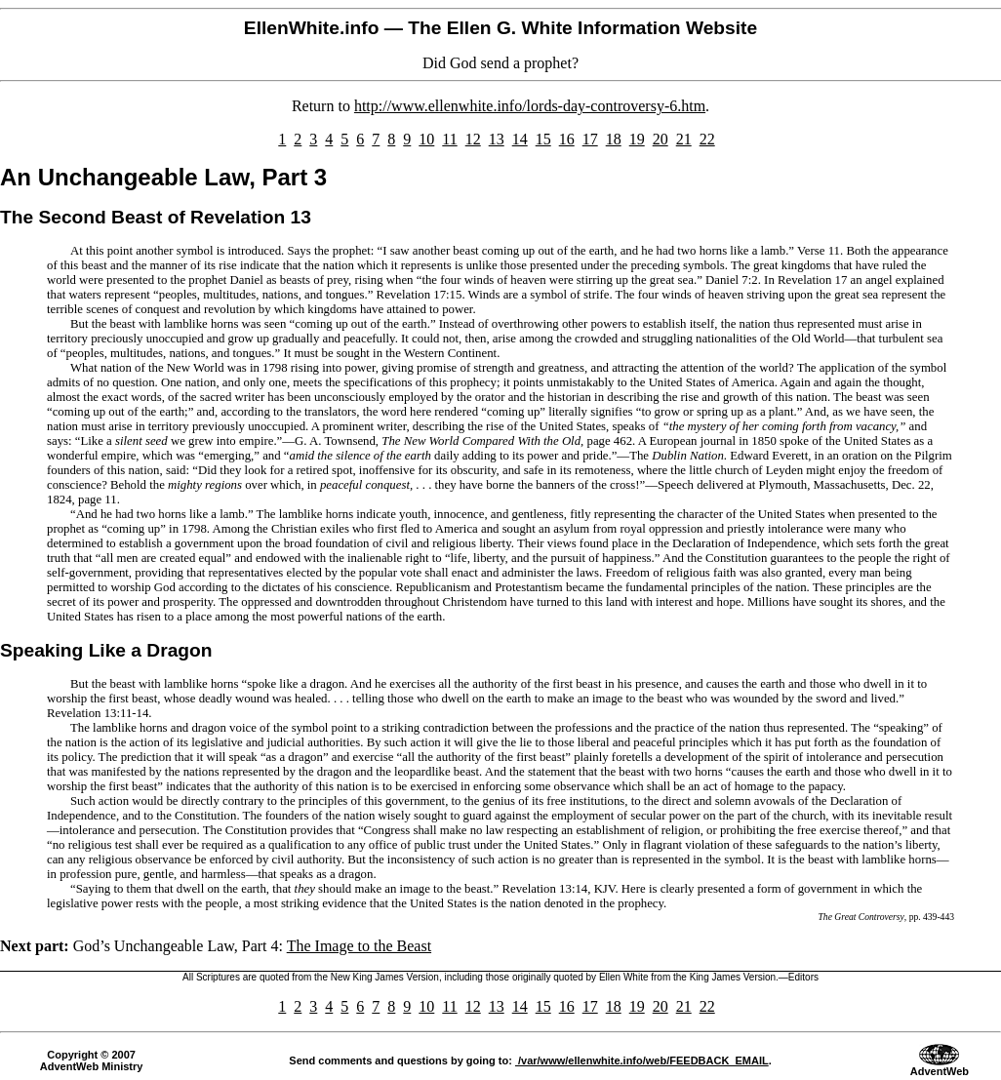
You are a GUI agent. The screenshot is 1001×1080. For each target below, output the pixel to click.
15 (543, 139)
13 (496, 139)
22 (707, 139)
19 (637, 139)
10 (426, 139)
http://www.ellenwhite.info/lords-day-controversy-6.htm (529, 106)
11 (449, 139)
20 (660, 139)
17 (590, 139)
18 (613, 139)
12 (473, 139)
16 (567, 139)
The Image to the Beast (359, 946)
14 (520, 139)
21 (684, 139)
